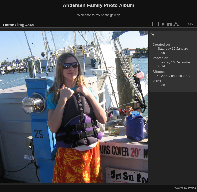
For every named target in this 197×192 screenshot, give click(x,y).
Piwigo (192, 187)
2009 (164, 76)
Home (8, 25)
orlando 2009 (180, 76)
